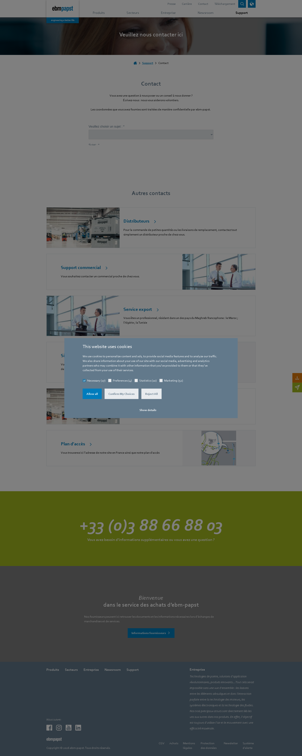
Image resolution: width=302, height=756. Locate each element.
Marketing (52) (173, 380)
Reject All (151, 393)
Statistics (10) (148, 380)
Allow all (92, 393)
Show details (147, 410)
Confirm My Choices (121, 393)
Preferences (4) (122, 380)
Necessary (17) (96, 380)
